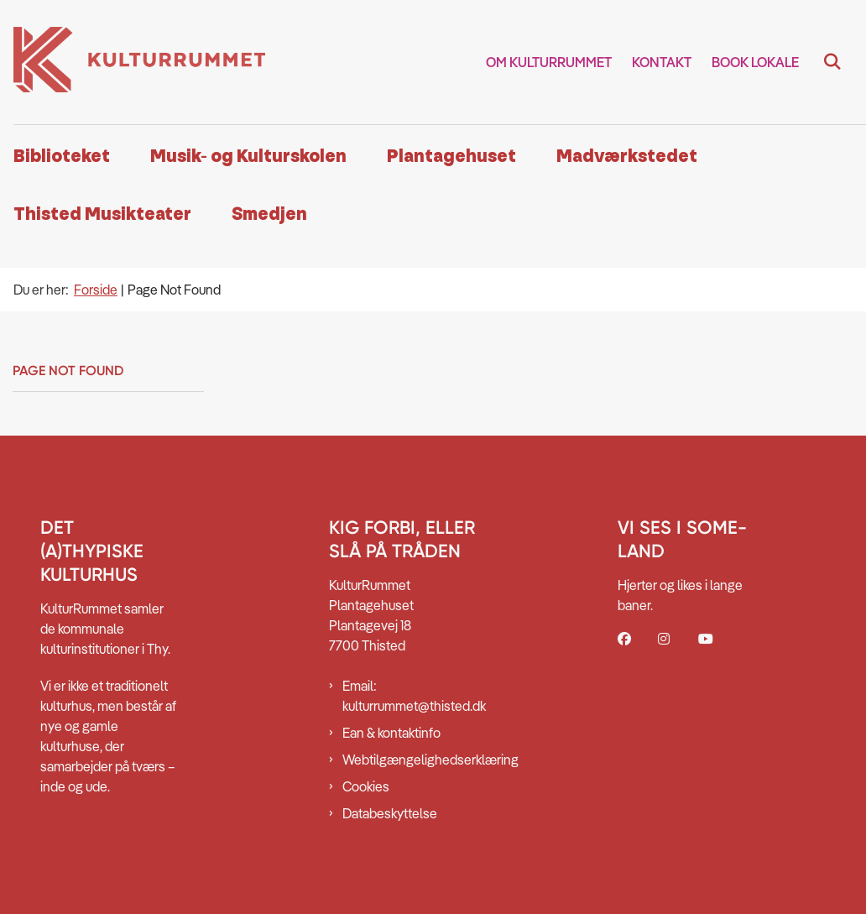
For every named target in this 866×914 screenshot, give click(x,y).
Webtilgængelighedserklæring (413, 759)
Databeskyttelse (389, 813)
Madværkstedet (626, 156)
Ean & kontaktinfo (391, 732)
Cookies (365, 786)
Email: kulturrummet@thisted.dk (413, 695)
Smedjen (269, 214)
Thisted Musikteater (102, 214)
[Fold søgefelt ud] (832, 62)
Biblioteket (61, 156)
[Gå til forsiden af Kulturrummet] (132, 62)
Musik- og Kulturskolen (248, 156)
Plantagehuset (451, 156)
